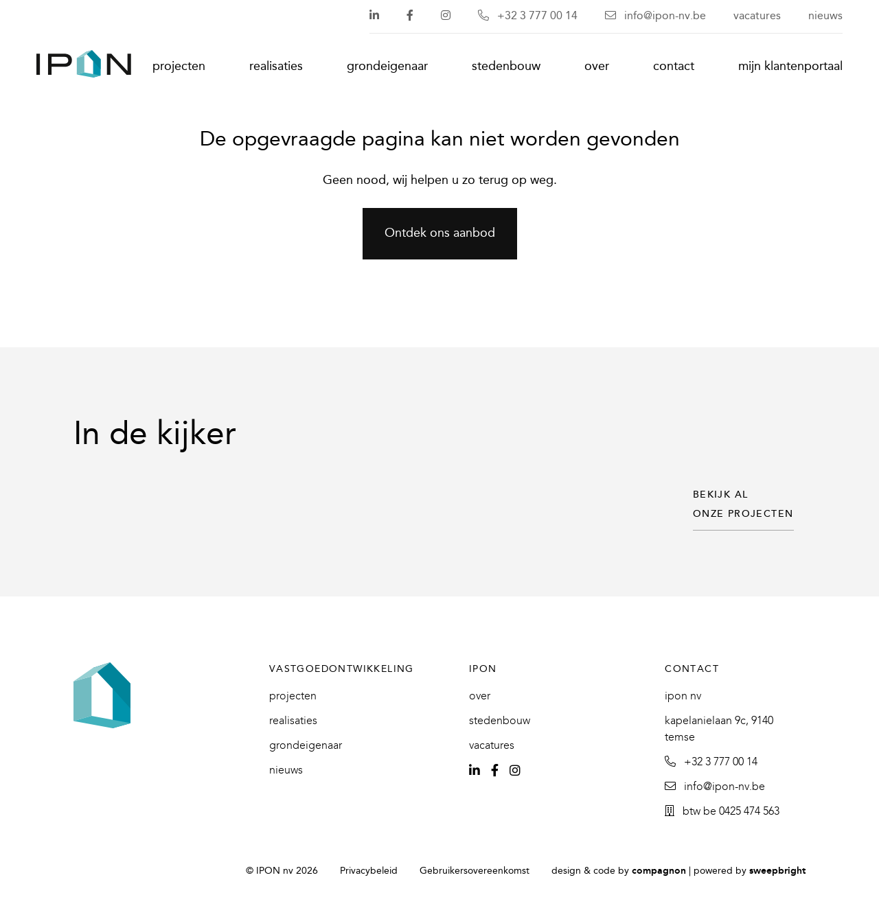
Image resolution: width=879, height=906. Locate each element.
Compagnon (659, 871)
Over (596, 66)
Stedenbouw (506, 66)
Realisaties (276, 66)
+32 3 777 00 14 (528, 16)
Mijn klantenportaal (790, 66)
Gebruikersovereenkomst (474, 871)
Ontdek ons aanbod (440, 233)
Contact (673, 66)
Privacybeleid (369, 871)
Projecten (178, 66)
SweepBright (777, 871)
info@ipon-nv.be (655, 16)
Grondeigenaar (387, 66)
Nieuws (825, 16)
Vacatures (757, 16)
